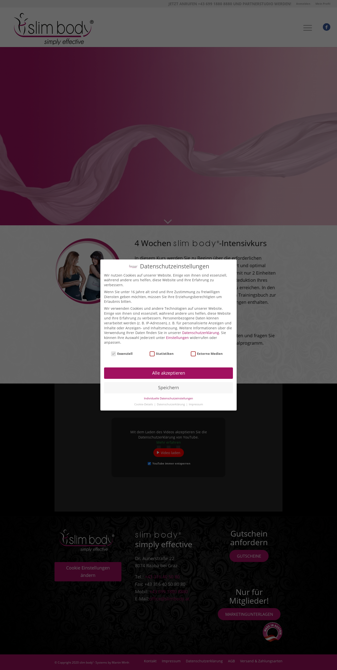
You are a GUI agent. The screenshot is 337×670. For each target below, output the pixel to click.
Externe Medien (207, 351)
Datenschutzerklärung (200, 330)
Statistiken (162, 351)
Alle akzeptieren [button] (168, 371)
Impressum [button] (196, 402)
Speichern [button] (168, 385)
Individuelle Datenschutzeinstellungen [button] (168, 396)
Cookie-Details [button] (144, 402)
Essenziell (122, 351)
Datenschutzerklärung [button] (171, 402)
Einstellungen (177, 335)
